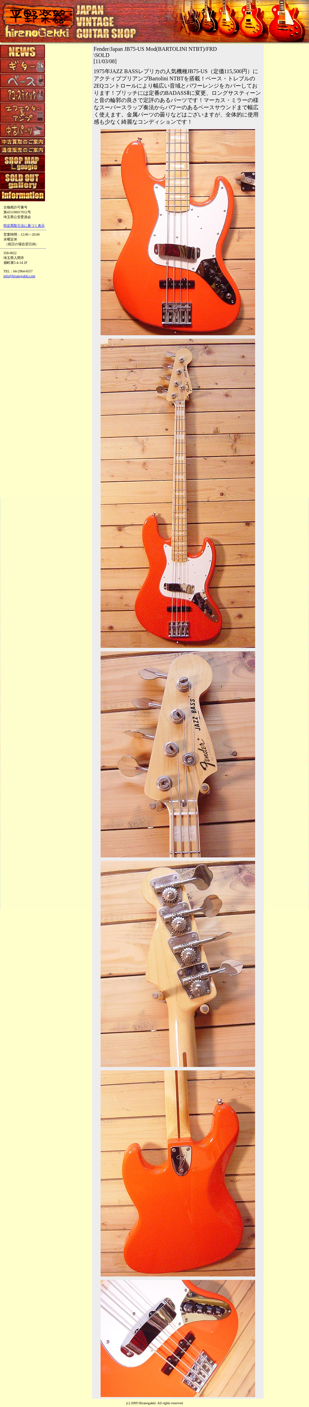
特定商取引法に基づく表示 (24, 225)
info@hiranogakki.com (19, 276)
